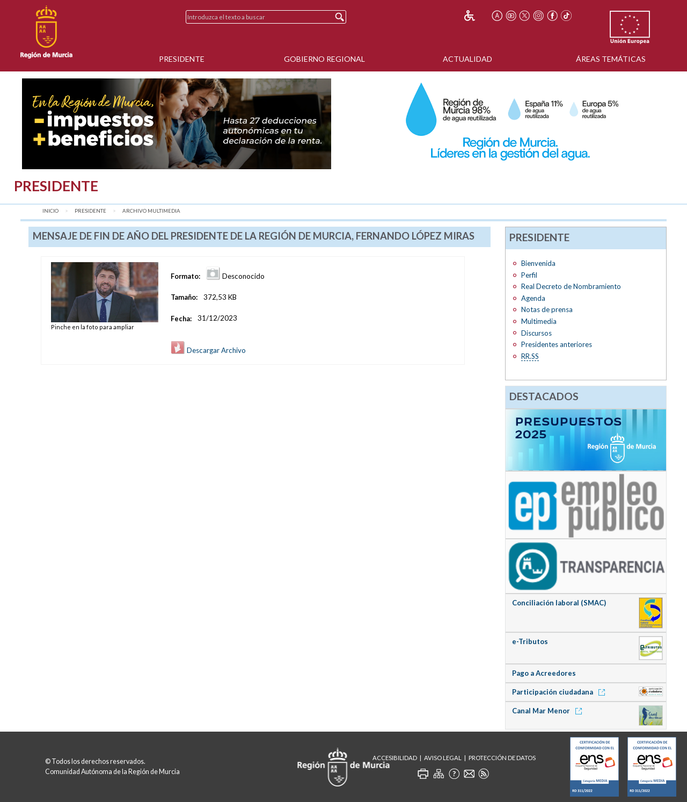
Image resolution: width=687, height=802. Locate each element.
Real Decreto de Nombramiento (571, 286)
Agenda (533, 298)
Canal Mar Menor (549, 710)
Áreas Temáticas (611, 58)
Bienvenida (538, 263)
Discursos (536, 333)
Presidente (181, 58)
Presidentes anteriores (556, 344)
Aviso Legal (443, 757)
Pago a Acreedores (544, 673)
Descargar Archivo (208, 350)
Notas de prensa (547, 309)
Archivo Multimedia (151, 211)
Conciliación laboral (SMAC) (559, 602)
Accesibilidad (394, 757)
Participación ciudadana (560, 692)
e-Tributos (530, 641)
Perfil (529, 275)
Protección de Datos (502, 757)
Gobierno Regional (324, 58)
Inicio (50, 211)
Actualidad (467, 58)
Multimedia (539, 321)
